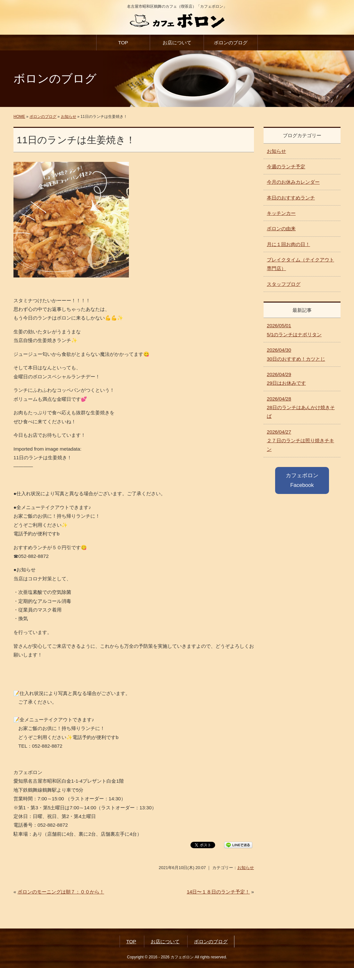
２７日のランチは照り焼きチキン (300, 440)
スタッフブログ (283, 284)
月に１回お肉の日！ (288, 244)
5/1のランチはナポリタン (294, 330)
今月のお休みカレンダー (293, 182)
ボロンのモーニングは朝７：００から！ (61, 891)
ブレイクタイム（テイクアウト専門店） (300, 264)
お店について (177, 42)
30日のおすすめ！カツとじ (296, 354)
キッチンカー (281, 213)
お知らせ (68, 116)
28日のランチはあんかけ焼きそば (301, 407)
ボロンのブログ (231, 42)
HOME (19, 116)
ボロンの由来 (281, 228)
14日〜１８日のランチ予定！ (218, 891)
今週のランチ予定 (286, 166)
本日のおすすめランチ (291, 197)
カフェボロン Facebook (302, 480)
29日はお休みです (286, 379)
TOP (123, 42)
